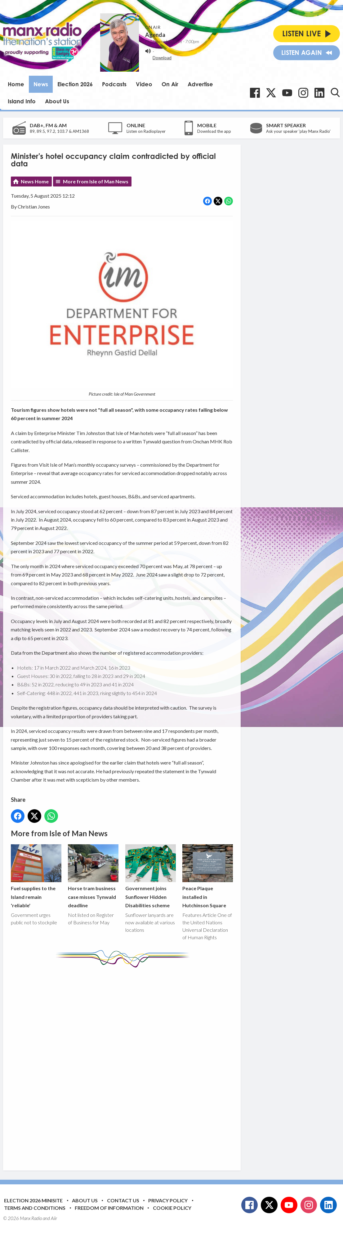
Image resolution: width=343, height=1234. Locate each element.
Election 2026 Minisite (33, 1200)
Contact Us (123, 1200)
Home (16, 84)
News (40, 84)
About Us (57, 101)
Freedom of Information (109, 1208)
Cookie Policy (172, 1208)
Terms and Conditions (34, 1208)
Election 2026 (75, 84)
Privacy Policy (168, 1200)
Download (162, 57)
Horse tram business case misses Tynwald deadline (93, 876)
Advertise (200, 84)
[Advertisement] (127, 1064)
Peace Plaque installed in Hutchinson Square (207, 876)
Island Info (22, 101)
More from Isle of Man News (95, 181)
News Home (35, 181)
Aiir (54, 1218)
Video (144, 84)
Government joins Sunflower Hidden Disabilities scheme (150, 876)
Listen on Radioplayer (146, 131)
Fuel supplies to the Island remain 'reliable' (36, 876)
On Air (170, 84)
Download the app (214, 131)
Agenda (155, 34)
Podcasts (114, 84)
